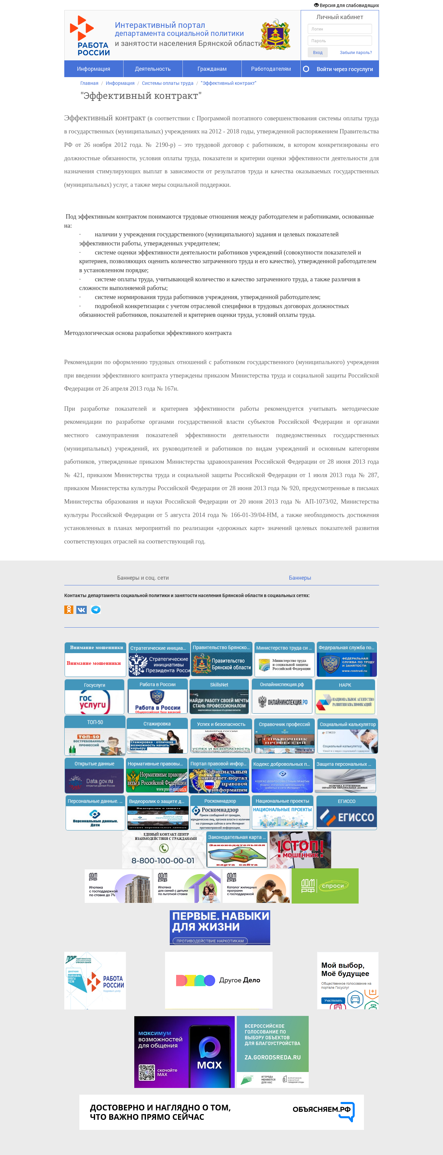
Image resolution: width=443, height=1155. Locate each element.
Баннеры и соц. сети (143, 577)
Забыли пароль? (356, 52)
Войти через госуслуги (345, 68)
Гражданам (212, 68)
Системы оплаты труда (168, 83)
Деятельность (153, 68)
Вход (317, 52)
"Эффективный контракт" (228, 83)
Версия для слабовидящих (346, 5)
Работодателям (271, 68)
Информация (93, 68)
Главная (89, 83)
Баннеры (300, 577)
